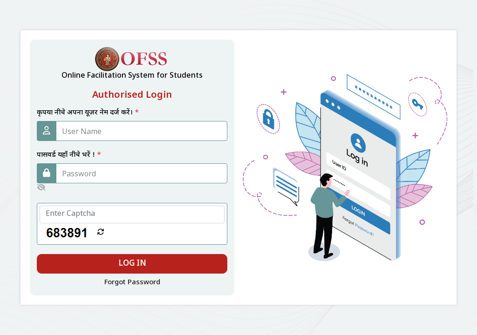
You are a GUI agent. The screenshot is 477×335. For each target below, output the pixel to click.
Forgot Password (132, 282)
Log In (132, 264)
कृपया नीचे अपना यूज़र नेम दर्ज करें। (88, 112)
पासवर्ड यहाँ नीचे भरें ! (69, 155)
